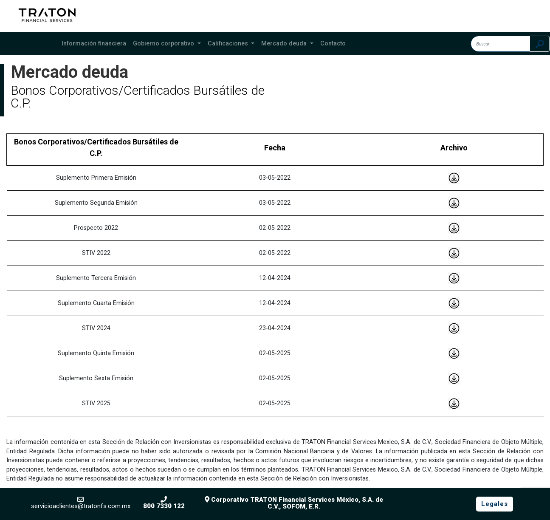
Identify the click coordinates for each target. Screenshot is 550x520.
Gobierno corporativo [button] (164, 43)
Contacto (333, 43)
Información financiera (94, 43)
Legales (494, 504)
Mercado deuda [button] (284, 43)
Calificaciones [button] (229, 43)
